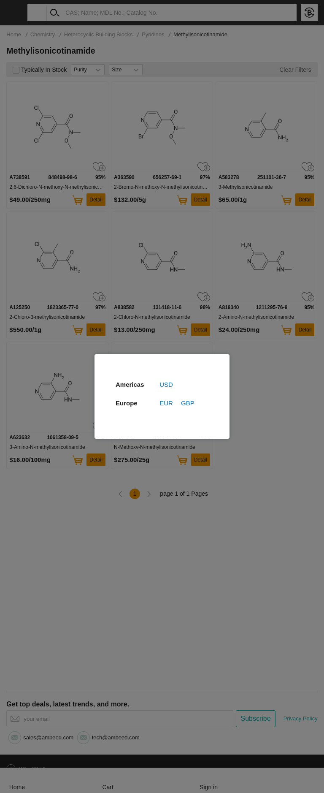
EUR (166, 403)
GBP (187, 403)
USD (166, 384)
